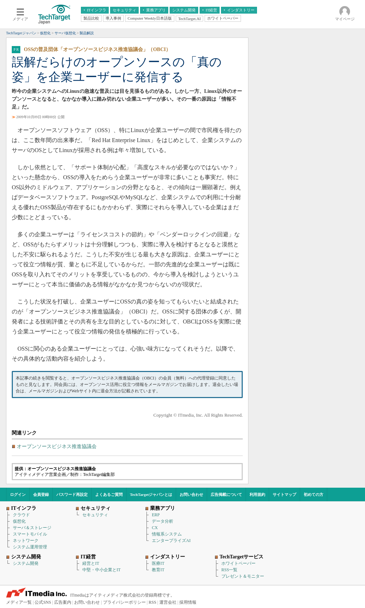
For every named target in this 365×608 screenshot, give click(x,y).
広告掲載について (226, 494)
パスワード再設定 (72, 494)
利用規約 (257, 494)
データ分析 (162, 521)
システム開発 (25, 563)
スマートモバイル (30, 534)
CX (155, 527)
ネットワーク (25, 540)
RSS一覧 (229, 569)
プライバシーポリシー (124, 602)
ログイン (18, 494)
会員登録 (41, 494)
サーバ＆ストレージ (32, 527)
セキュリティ (95, 514)
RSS (152, 602)
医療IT (158, 563)
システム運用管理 (30, 546)
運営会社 (167, 602)
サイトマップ (284, 494)
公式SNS (43, 602)
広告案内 (62, 602)
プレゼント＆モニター (242, 576)
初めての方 (313, 494)
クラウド (21, 514)
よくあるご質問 (109, 494)
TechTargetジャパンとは (151, 494)
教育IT (158, 569)
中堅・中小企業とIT (101, 569)
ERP (156, 514)
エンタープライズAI (171, 540)
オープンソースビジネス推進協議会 (57, 446)
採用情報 (187, 602)
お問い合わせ (191, 494)
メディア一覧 (19, 602)
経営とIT (90, 563)
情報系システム (167, 534)
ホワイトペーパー (238, 563)
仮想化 (19, 521)
